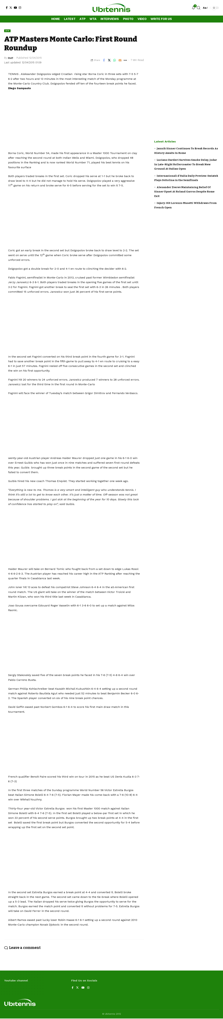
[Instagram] (20, 7)
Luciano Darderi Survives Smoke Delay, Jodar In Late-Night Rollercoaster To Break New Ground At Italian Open (185, 164)
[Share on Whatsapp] (114, 60)
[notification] (193, 8)
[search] (198, 8)
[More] (125, 60)
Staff (11, 58)
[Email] (119, 60)
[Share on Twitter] (109, 60)
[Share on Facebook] (103, 60)
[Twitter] (10, 7)
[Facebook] (6, 7)
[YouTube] (15, 7)
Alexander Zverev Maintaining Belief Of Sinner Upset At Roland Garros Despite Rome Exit (184, 192)
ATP (8, 31)
